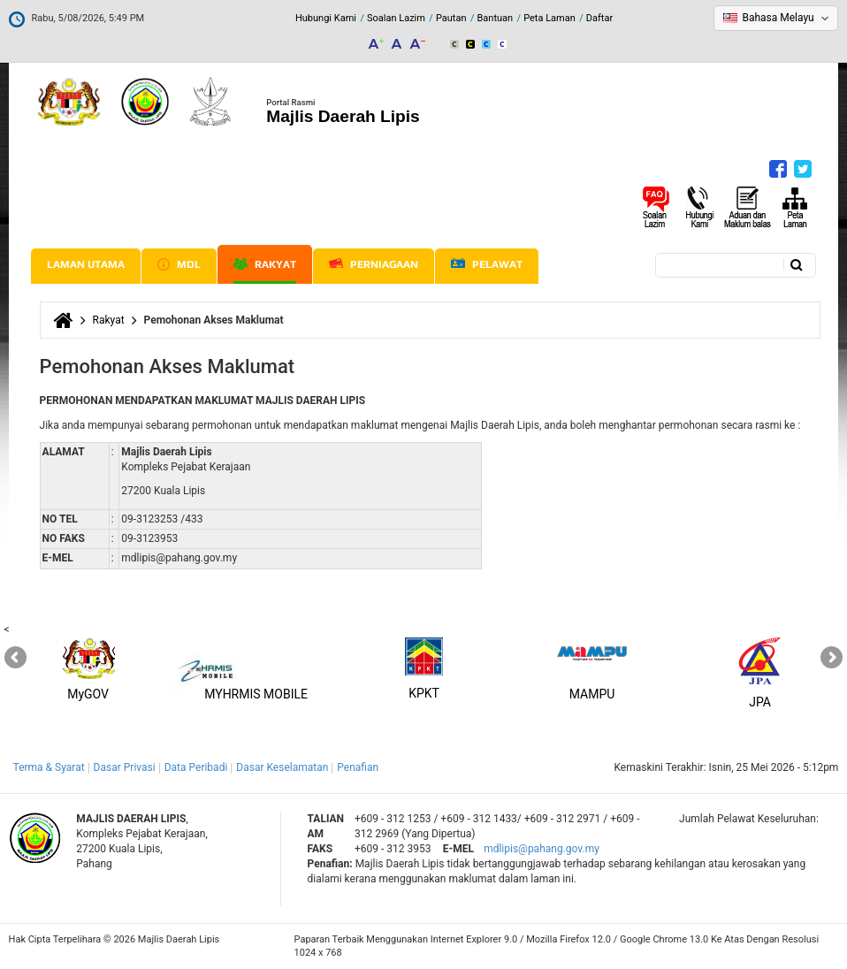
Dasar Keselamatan (282, 767)
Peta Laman (549, 18)
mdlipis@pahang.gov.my (541, 849)
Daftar (599, 18)
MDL (179, 264)
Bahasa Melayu (777, 17)
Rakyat (264, 264)
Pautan (451, 18)
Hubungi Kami (325, 18)
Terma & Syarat (49, 767)
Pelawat (487, 264)
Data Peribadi (196, 767)
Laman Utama (86, 264)
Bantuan (495, 18)
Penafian (357, 767)
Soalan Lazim (396, 18)
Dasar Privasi (125, 767)
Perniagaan (373, 264)
